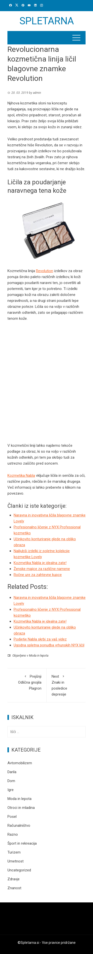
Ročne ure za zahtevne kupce (38, 574)
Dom (11, 781)
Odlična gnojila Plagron (26, 682)
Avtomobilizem (19, 763)
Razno (12, 834)
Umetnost (15, 861)
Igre (10, 790)
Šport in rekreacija (22, 843)
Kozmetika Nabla (21, 475)
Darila (11, 772)
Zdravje (13, 879)
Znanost (14, 888)
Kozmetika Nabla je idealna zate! (40, 563)
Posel (12, 816)
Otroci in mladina (21, 807)
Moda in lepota (38, 655)
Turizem (14, 852)
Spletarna (46, 21)
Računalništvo (18, 825)
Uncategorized (19, 870)
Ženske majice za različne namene (42, 569)
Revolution (44, 271)
